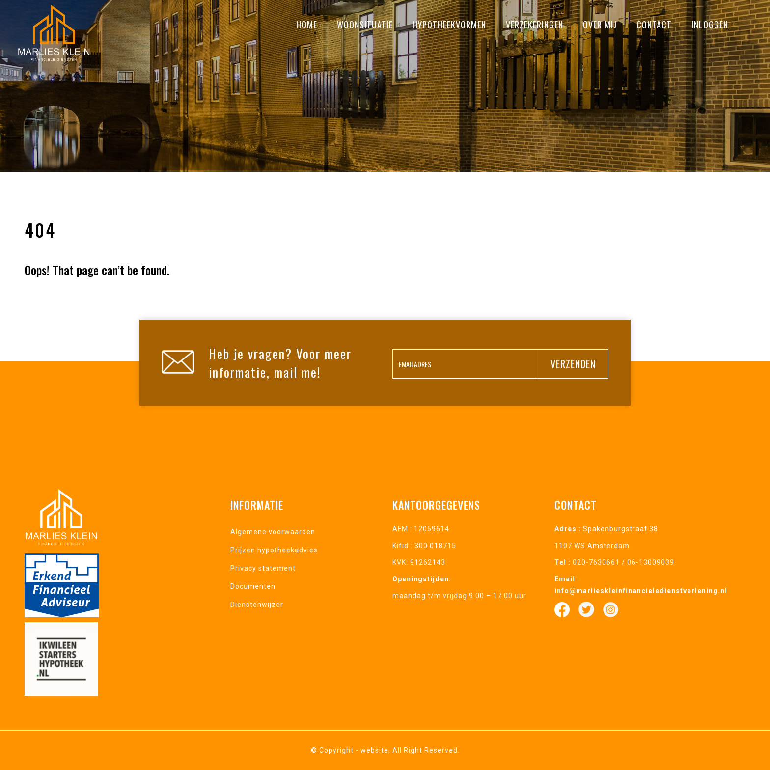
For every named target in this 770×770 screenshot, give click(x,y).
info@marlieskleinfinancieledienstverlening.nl (640, 591)
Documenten (252, 586)
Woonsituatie (365, 24)
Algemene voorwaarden (272, 532)
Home (306, 24)
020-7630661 (596, 562)
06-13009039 (650, 562)
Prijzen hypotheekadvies (274, 550)
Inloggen (709, 24)
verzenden (573, 364)
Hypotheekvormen (449, 24)
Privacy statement (263, 568)
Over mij (600, 24)
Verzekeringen (534, 24)
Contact (654, 24)
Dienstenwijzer (256, 604)
